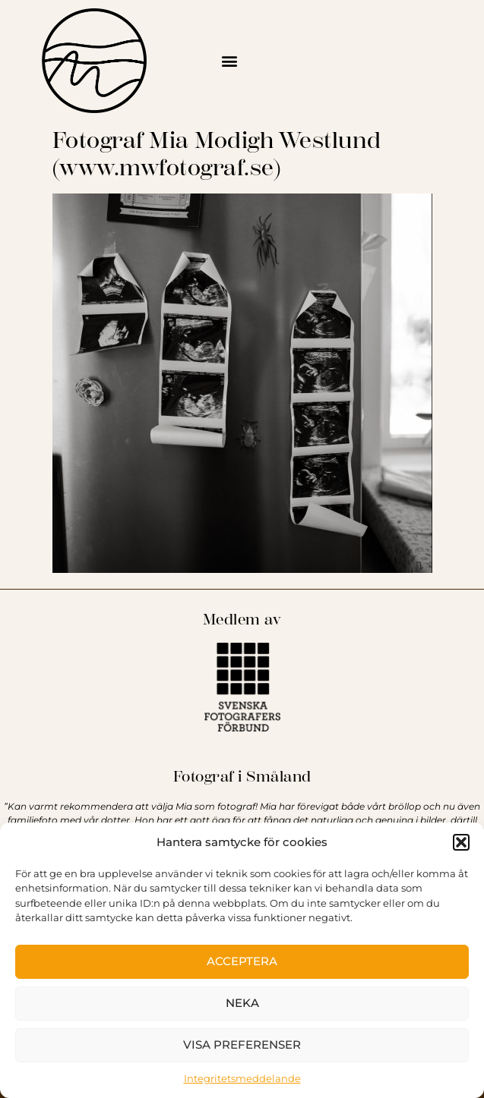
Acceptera (242, 961)
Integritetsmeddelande (242, 1078)
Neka (242, 1003)
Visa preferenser (242, 1044)
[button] (461, 842)
